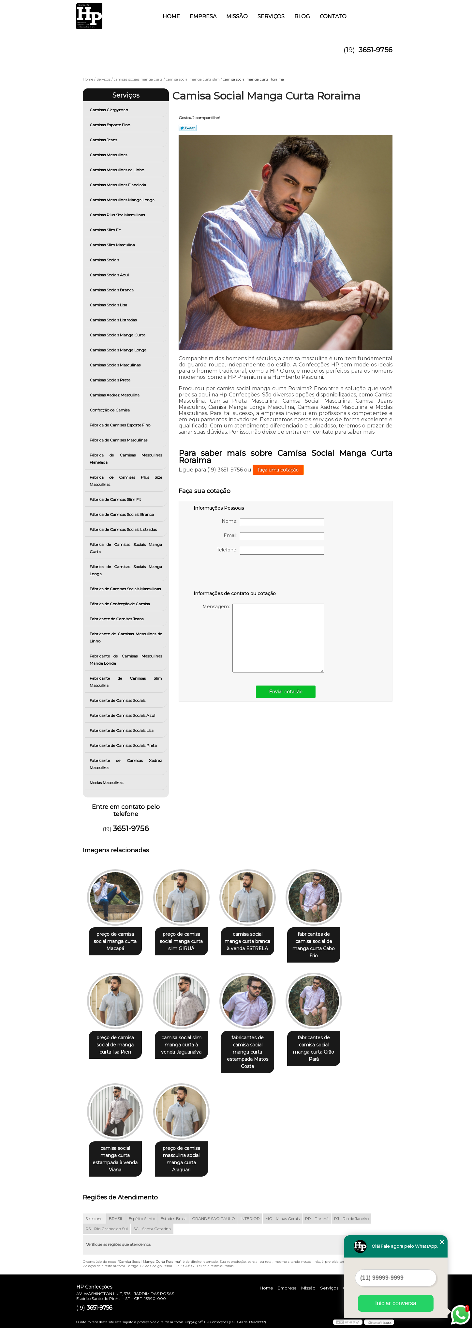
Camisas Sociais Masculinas (115, 365)
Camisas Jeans (104, 139)
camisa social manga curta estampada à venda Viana (115, 1159)
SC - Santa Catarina (152, 1228)
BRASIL (116, 1218)
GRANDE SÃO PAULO (213, 1218)
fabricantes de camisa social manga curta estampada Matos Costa (247, 1052)
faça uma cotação (278, 470)
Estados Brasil (173, 1218)
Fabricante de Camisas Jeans (117, 618)
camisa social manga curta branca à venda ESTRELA (247, 941)
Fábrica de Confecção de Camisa (120, 603)
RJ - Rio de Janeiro (351, 1218)
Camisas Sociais (105, 259)
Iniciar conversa (395, 1303)
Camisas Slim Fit (106, 229)
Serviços (271, 16)
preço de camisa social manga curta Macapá (115, 941)
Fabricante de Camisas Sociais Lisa (122, 730)
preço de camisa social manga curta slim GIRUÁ (181, 941)
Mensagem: (263, 638)
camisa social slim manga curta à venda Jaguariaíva (181, 1045)
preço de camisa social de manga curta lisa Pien (115, 1045)
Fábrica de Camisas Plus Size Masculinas (126, 481)
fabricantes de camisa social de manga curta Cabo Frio (313, 945)
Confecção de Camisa (110, 410)
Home (171, 16)
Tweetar (188, 128)
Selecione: (94, 1218)
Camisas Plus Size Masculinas (118, 214)
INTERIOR (250, 1218)
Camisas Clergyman (109, 109)
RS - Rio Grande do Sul (106, 1228)
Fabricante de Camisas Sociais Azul (123, 715)
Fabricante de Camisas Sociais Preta (124, 745)
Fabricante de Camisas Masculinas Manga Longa (126, 660)
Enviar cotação (285, 692)
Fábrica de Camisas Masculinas (119, 440)
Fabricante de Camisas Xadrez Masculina (126, 764)
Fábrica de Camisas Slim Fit (116, 499)
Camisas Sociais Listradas (114, 319)
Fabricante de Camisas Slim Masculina (126, 682)
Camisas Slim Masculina (113, 244)
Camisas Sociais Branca (112, 289)
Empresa (203, 16)
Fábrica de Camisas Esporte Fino (120, 425)
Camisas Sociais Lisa (109, 304)
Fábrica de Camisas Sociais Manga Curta (126, 548)
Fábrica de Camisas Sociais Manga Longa (126, 570)
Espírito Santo (142, 1218)
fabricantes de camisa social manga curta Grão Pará (313, 1048)
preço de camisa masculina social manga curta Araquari (181, 1159)
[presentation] (235, 574)
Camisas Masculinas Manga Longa (122, 199)
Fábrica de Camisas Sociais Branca (122, 514)
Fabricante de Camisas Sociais (118, 700)
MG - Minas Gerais (282, 1218)
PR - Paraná (317, 1218)
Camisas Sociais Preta (110, 380)
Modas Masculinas (107, 782)
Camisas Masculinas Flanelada (118, 184)
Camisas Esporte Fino (110, 124)
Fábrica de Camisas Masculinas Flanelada (126, 459)
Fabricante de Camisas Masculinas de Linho (126, 637)
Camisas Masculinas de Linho (117, 169)
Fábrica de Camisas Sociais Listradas (124, 529)
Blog (302, 16)
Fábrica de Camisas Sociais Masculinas (126, 588)
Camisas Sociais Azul (110, 274)
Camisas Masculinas (109, 154)
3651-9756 (375, 50)
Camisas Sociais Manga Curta (118, 334)
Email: (274, 536)
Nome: (273, 522)
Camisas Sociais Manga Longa (118, 349)
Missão (237, 16)
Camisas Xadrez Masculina (115, 395)
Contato (333, 16)
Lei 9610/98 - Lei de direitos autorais (204, 1266)
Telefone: (270, 551)
